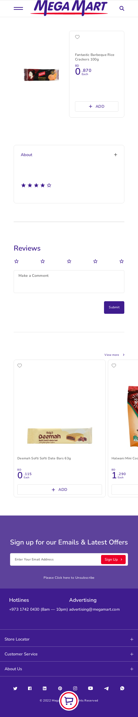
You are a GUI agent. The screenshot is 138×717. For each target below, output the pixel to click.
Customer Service (69, 654)
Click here (62, 578)
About (69, 154)
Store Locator (69, 639)
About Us (69, 669)
